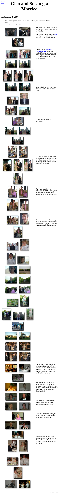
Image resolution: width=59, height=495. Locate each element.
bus (55, 34)
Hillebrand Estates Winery (44, 50)
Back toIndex (3, 2)
